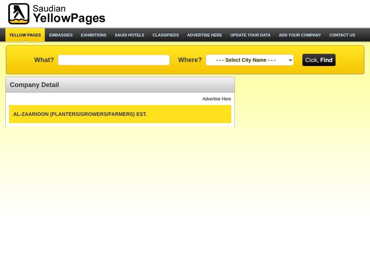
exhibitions (93, 35)
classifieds (165, 35)
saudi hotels (129, 35)
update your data (251, 35)
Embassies (61, 35)
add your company (300, 35)
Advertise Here (216, 98)
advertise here (204, 35)
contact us (342, 35)
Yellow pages (25, 35)
